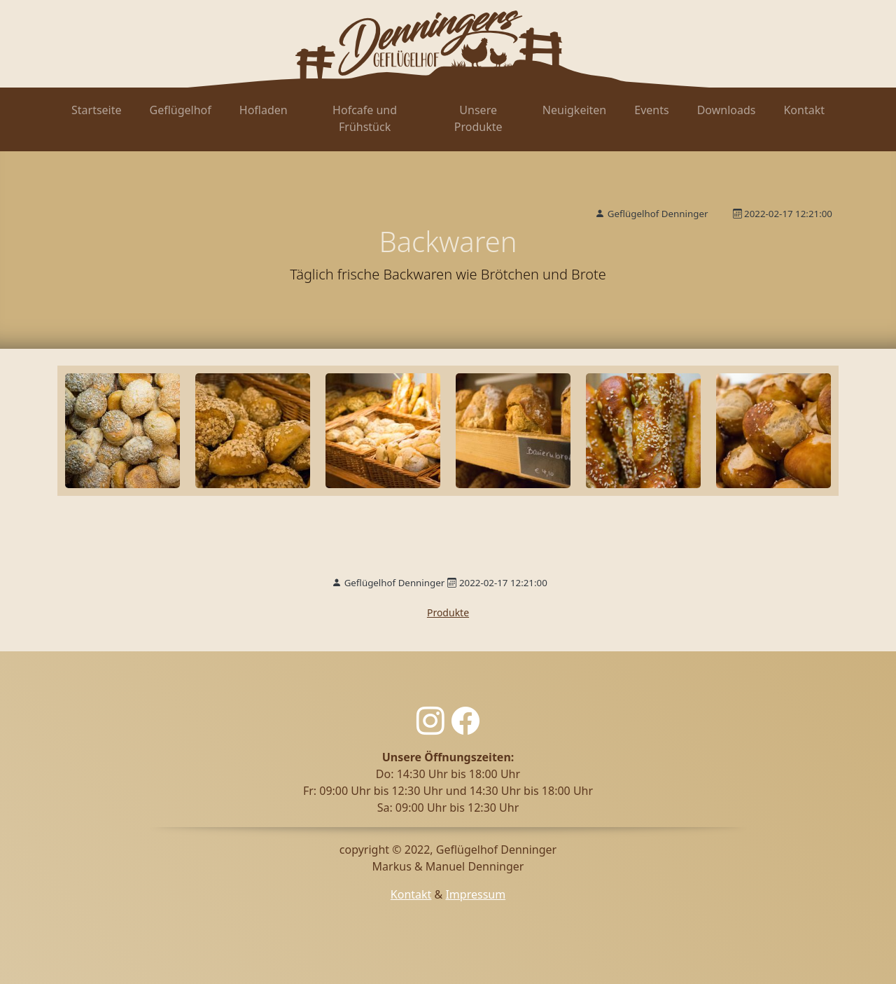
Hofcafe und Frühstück (364, 118)
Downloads (726, 110)
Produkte (448, 612)
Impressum (475, 894)
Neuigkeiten (574, 110)
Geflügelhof (180, 110)
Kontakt (804, 110)
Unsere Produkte (478, 118)
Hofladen (263, 110)
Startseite (96, 110)
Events (651, 110)
